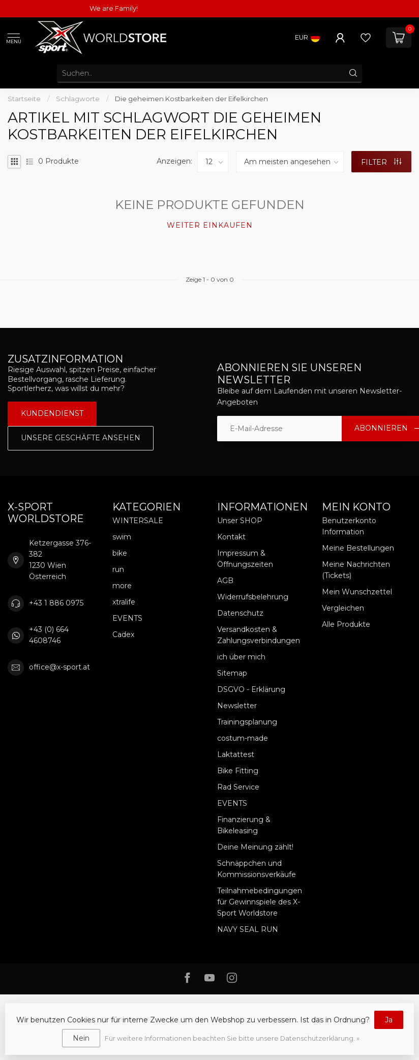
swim (121, 536)
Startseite (24, 99)
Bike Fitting (237, 770)
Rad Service (238, 787)
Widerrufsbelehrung (252, 596)
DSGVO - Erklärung (251, 689)
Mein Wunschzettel (357, 591)
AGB (225, 580)
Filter (381, 162)
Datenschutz (240, 613)
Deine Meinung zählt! (255, 847)
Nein (81, 1038)
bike (119, 553)
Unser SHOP (239, 520)
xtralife (123, 602)
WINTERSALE (137, 520)
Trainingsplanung (247, 721)
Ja (389, 1019)
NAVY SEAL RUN (247, 929)
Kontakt (231, 536)
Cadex (123, 634)
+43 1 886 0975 (56, 603)
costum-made (242, 738)
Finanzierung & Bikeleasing (244, 825)
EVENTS (127, 618)
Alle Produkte (346, 624)
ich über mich (241, 656)
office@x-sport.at (59, 667)
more (122, 585)
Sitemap (232, 673)
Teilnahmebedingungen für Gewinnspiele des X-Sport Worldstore (259, 902)
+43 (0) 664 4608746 (49, 635)
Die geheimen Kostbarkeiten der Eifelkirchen (191, 99)
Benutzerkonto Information (349, 526)
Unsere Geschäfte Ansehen (80, 437)
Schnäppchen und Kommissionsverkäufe (256, 869)
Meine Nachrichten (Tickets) (356, 570)
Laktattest (235, 754)
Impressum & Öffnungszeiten (245, 559)
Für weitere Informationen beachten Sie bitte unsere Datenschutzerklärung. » (232, 1038)
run (118, 569)
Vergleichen (343, 608)
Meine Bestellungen (358, 548)
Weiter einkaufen (210, 225)
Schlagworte (78, 99)
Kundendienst (52, 413)
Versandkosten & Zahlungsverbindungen (258, 635)
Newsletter (237, 705)
